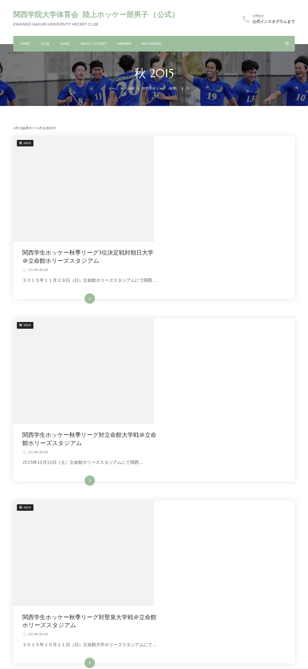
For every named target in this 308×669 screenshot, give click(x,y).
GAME (65, 43)
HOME (25, 43)
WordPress (128, 659)
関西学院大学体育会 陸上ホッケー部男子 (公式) (94, 14)
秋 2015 (25, 143)
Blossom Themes (79, 659)
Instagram (151, 43)
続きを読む (217, 241)
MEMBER (124, 43)
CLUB (45, 43)
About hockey (93, 43)
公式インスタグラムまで (273, 21)
